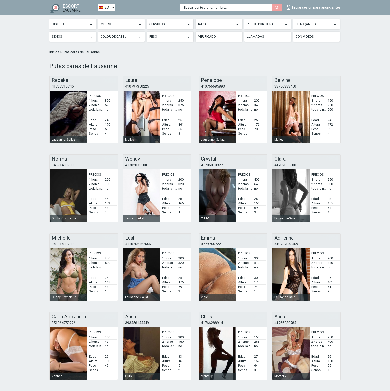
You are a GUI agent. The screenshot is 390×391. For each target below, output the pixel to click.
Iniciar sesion (314, 7)
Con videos (305, 36)
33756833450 (285, 86)
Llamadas (255, 36)
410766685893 (213, 86)
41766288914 (212, 323)
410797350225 (137, 86)
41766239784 (285, 323)
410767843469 (286, 244)
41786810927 (212, 165)
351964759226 (64, 323)
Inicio (53, 52)
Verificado (207, 36)
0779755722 (211, 244)
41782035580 (136, 165)
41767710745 (63, 86)
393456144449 (137, 323)
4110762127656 (138, 244)
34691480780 (63, 165)
